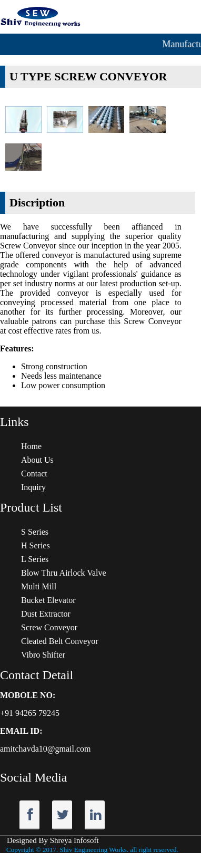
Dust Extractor (46, 613)
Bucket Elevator (48, 600)
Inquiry (33, 487)
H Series (35, 545)
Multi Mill (38, 586)
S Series (34, 531)
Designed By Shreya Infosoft (53, 840)
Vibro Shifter (43, 654)
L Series (34, 559)
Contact (34, 473)
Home (31, 446)
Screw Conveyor (49, 627)
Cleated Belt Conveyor (59, 641)
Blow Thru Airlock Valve (63, 572)
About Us (37, 459)
